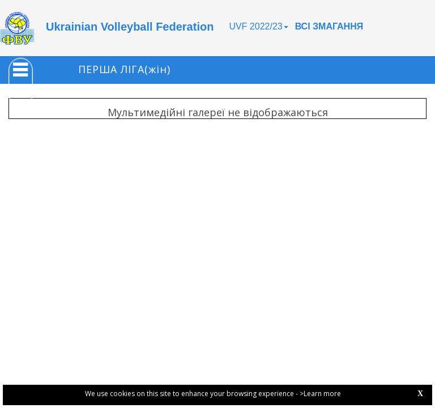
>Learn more (320, 393)
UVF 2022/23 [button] (258, 26)
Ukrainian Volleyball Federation (130, 26)
